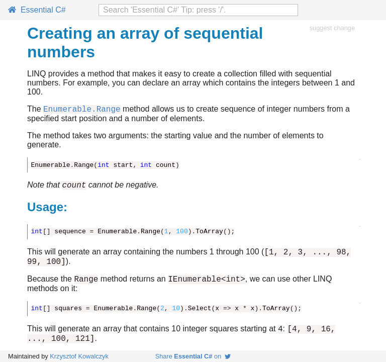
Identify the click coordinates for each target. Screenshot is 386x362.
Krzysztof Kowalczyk (79, 356)
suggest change (332, 28)
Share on (193, 356)
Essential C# (37, 10)
